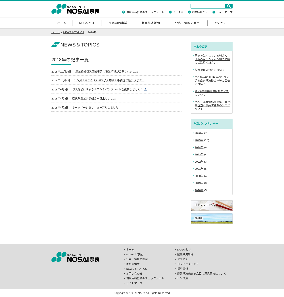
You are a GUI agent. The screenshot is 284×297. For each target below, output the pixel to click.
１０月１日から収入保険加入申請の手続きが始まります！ (109, 80)
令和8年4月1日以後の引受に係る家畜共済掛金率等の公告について (212, 80)
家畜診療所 (133, 264)
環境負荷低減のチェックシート (145, 12)
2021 (198, 168)
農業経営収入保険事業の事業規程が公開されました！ (108, 71)
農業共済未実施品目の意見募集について (201, 273)
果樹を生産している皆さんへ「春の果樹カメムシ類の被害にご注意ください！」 (212, 59)
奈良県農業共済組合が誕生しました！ (95, 98)
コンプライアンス (188, 264)
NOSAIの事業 (117, 23)
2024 (198, 147)
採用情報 (182, 268)
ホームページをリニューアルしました (95, 107)
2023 (198, 154)
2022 (198, 161)
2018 (198, 190)
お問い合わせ (200, 12)
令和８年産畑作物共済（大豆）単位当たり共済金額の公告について (213, 105)
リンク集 (177, 12)
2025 (198, 140)
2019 (198, 182)
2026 (198, 133)
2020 (198, 175)
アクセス (220, 23)
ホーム (61, 23)
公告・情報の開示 (187, 23)
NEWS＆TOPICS (73, 32)
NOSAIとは (87, 23)
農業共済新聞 (150, 23)
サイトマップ (224, 12)
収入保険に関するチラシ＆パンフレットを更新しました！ (107, 89)
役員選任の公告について (210, 69)
